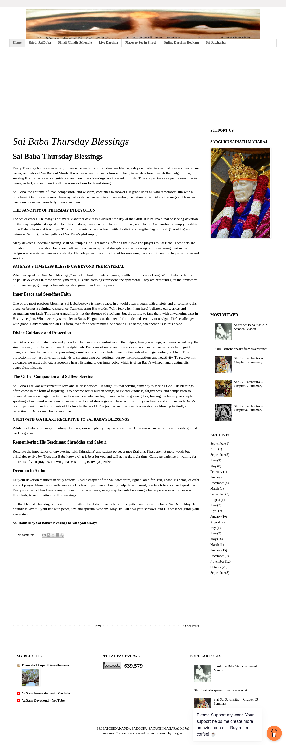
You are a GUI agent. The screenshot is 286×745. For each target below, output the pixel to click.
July (213, 528)
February (216, 472)
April (213, 449)
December (217, 483)
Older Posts (191, 626)
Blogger (177, 733)
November (217, 561)
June (213, 460)
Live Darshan (108, 42)
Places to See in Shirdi (140, 42)
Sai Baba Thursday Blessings (71, 141)
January (215, 477)
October (215, 567)
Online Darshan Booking (181, 42)
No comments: (27, 535)
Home (17, 42)
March (214, 488)
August (215, 500)
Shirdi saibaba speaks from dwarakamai (241, 349)
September (217, 443)
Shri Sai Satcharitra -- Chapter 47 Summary (248, 408)
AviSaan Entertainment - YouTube (46, 693)
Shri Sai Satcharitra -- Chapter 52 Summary (248, 384)
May (213, 466)
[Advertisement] (143, 87)
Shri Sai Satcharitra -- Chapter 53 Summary (248, 360)
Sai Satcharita (216, 42)
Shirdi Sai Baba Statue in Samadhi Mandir (250, 327)
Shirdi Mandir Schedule (75, 42)
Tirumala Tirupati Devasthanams (45, 665)
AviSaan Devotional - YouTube (43, 700)
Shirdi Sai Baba (40, 42)
